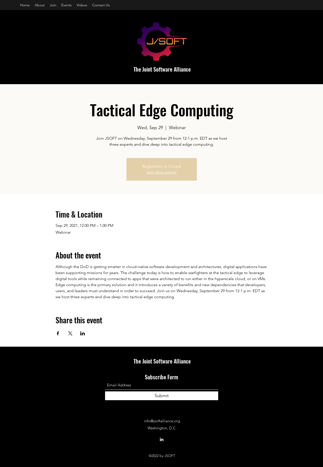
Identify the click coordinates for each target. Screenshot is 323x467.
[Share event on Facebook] (58, 333)
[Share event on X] (70, 333)
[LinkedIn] (161, 439)
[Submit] (161, 395)
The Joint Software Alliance (162, 69)
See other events (161, 172)
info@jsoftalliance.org (162, 421)
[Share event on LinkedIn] (82, 333)
